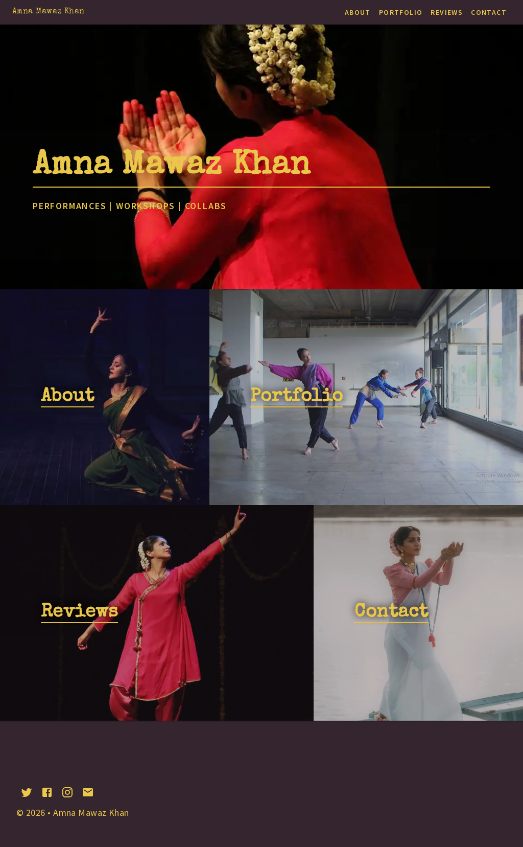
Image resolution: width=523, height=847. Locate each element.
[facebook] (47, 792)
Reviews (446, 12)
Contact (489, 12)
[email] (88, 792)
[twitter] (26, 792)
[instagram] (67, 792)
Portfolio (401, 12)
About (358, 12)
